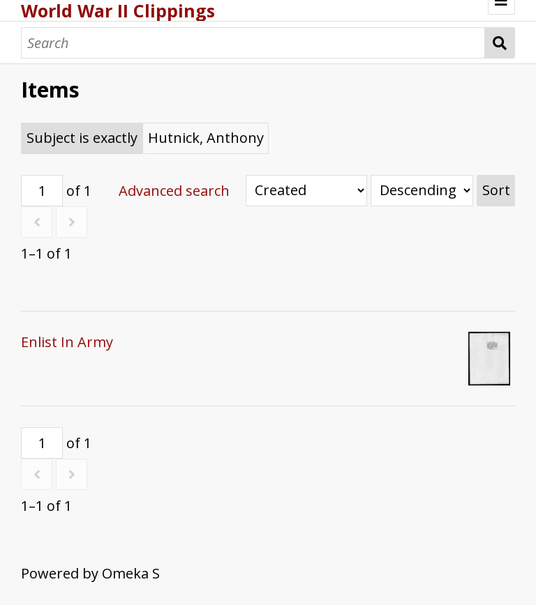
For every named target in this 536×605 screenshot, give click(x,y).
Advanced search (174, 190)
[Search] (253, 43)
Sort (496, 190)
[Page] (42, 190)
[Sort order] (422, 190)
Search (500, 43)
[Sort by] (306, 190)
